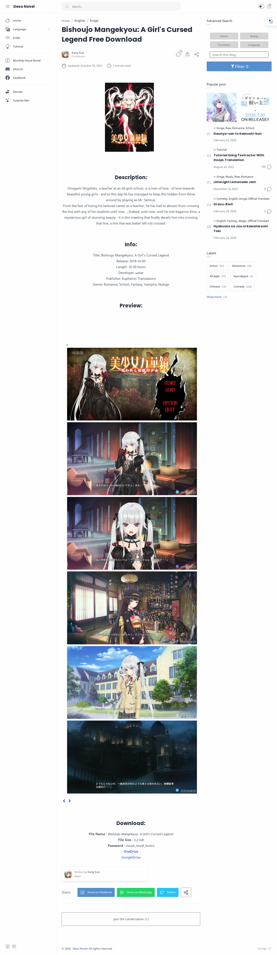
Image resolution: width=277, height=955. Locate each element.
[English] (234, 199)
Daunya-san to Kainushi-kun (238, 133)
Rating (254, 36)
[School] (250, 128)
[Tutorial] (222, 150)
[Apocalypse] (243, 276)
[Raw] (228, 128)
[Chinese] (218, 286)
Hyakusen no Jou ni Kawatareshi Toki (241, 228)
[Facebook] (7, 946)
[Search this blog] (239, 54)
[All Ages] (218, 276)
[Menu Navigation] (7, 6)
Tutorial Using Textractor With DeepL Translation (239, 157)
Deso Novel (24, 6)
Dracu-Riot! (223, 204)
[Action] (217, 266)
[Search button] (67, 6)
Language (254, 44)
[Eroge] (221, 128)
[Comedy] (222, 199)
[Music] (229, 177)
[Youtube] (14, 946)
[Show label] (217, 297)
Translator (224, 44)
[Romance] (238, 128)
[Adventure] (241, 266)
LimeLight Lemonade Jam (235, 182)
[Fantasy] (232, 221)
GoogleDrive (131, 857)
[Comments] (178, 54)
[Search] (121, 6)
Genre (224, 36)
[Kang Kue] (78, 53)
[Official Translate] (258, 199)
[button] (261, 6)
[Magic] (243, 221)
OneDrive (131, 851)
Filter (239, 66)
